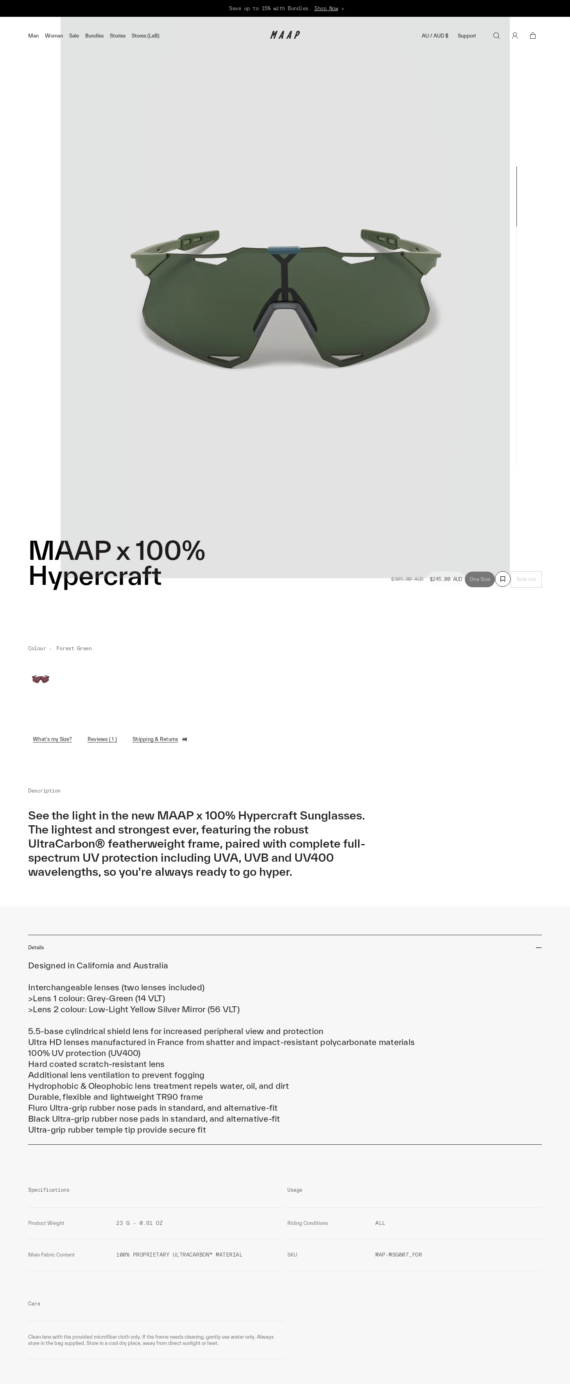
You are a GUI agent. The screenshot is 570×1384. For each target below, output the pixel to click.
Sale (74, 36)
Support (467, 36)
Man (33, 36)
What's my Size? (52, 739)
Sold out (526, 579)
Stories (117, 36)
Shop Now (326, 8)
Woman (54, 36)
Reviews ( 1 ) (102, 739)
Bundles (94, 36)
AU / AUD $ (435, 36)
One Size (480, 579)
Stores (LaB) (146, 36)
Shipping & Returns (160, 739)
